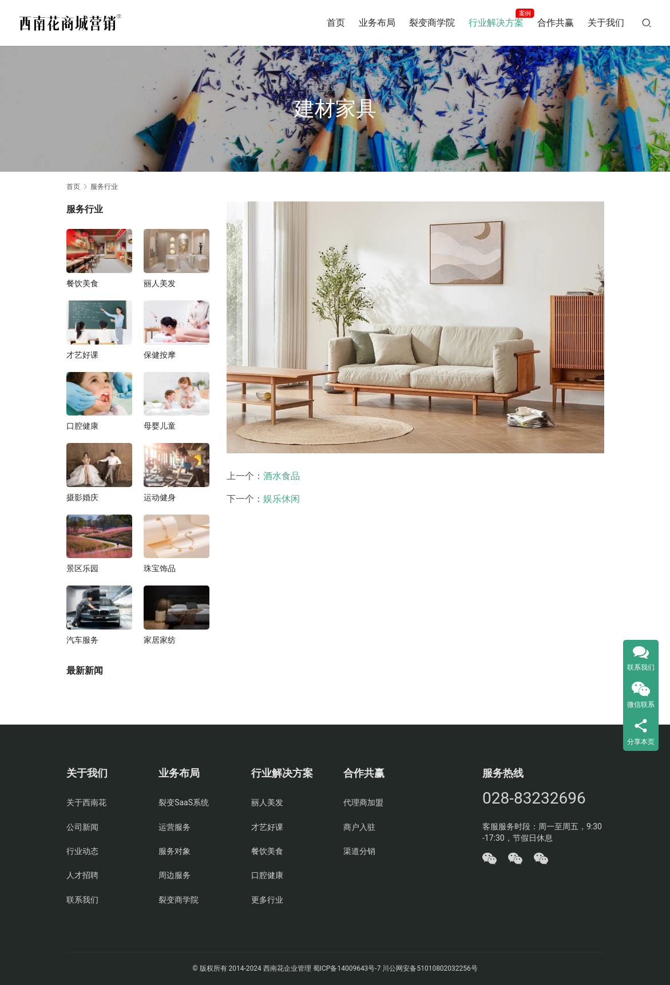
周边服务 (174, 875)
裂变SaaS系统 (183, 802)
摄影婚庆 (82, 497)
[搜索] (646, 23)
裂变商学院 (432, 22)
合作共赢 (555, 22)
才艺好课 (82, 354)
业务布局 (377, 22)
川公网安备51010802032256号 (429, 968)
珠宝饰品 (160, 568)
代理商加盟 (363, 802)
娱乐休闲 (281, 498)
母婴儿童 (160, 425)
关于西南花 (86, 802)
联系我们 (82, 899)
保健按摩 (160, 354)
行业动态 (82, 851)
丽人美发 (160, 283)
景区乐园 (82, 568)
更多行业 (267, 899)
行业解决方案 (496, 22)
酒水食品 (281, 475)
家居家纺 (160, 639)
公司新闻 (82, 827)
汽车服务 (82, 639)
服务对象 (174, 851)
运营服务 (174, 827)
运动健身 (160, 497)
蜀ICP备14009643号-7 (348, 968)
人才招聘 (82, 875)
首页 (336, 22)
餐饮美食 (82, 283)
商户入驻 (359, 827)
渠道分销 (359, 851)
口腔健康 (82, 425)
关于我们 (606, 22)
